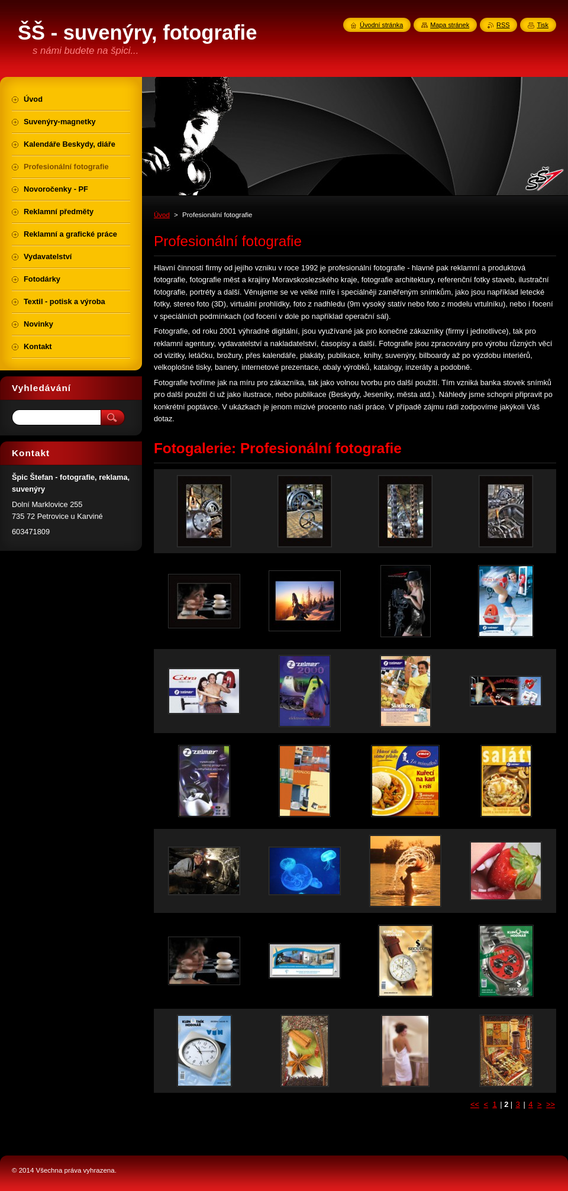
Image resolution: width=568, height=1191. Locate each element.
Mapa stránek (449, 24)
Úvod (162, 214)
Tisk (542, 24)
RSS (502, 24)
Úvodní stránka (381, 24)
